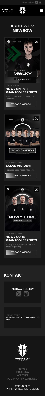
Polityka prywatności (22, 379)
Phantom (7, 10)
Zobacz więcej (21, 104)
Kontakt (22, 375)
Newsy (22, 369)
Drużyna (22, 372)
